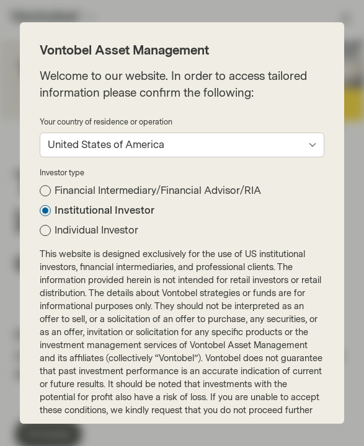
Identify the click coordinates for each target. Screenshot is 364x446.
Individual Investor (96, 230)
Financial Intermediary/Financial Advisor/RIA (158, 190)
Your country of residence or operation (106, 122)
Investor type (62, 172)
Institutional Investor (104, 210)
